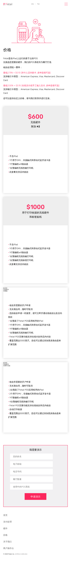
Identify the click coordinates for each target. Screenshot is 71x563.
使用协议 (18, 554)
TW (38, 4)
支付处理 (7, 521)
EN (32, 4)
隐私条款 (24, 554)
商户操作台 (8, 548)
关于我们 (7, 541)
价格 (5, 535)
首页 (5, 515)
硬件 (5, 528)
